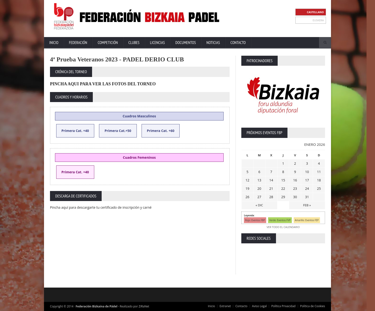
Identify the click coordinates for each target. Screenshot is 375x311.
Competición (108, 42)
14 (271, 180)
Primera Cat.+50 (118, 130)
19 (247, 188)
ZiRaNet (144, 306)
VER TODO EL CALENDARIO (283, 227)
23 (295, 188)
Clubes (133, 42)
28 (271, 197)
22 (283, 188)
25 (319, 188)
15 (283, 180)
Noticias (213, 42)
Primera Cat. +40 (75, 172)
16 (295, 180)
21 (271, 188)
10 (307, 171)
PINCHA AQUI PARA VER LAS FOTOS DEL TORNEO (103, 84)
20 (259, 188)
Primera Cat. (71, 130)
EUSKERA (318, 20)
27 (259, 197)
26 (247, 197)
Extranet (225, 306)
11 (319, 171)
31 (307, 197)
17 (307, 180)
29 (283, 197)
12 (247, 180)
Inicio (53, 42)
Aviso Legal (259, 306)
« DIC (259, 205)
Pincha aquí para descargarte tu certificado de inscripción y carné (101, 207)
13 (259, 180)
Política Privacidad (283, 306)
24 (307, 188)
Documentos (185, 42)
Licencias (157, 42)
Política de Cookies (312, 306)
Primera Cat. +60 (160, 130)
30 (295, 197)
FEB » (307, 205)
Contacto (238, 42)
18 (319, 180)
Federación (78, 42)
